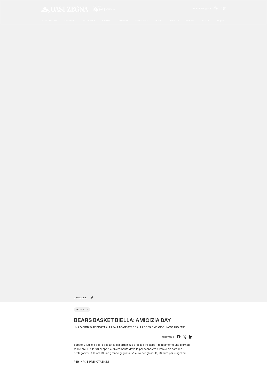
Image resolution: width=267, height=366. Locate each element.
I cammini (122, 21)
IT (218, 21)
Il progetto (49, 21)
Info (205, 21)
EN (222, 21)
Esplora (69, 21)
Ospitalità (87, 21)
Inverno (190, 21)
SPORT (173, 21)
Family (159, 21)
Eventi (106, 21)
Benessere (141, 21)
